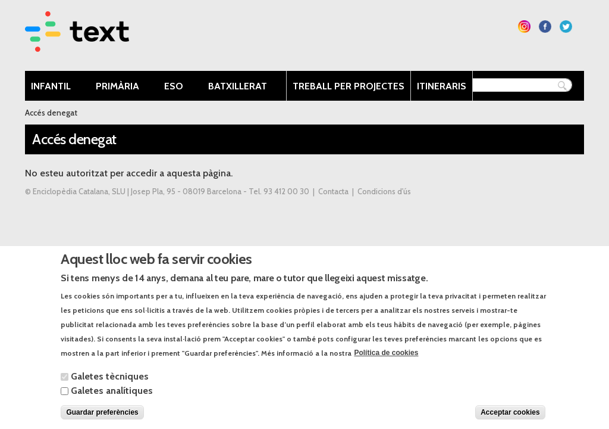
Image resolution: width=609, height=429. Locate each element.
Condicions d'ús (384, 191)
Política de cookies (386, 359)
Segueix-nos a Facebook (545, 26)
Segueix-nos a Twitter (566, 26)
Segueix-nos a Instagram (524, 26)
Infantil (54, 87)
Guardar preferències (102, 418)
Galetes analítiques (112, 396)
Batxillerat (240, 87)
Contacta (333, 191)
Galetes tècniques (110, 382)
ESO (176, 87)
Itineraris (441, 86)
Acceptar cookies (510, 418)
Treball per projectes (348, 86)
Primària (120, 87)
